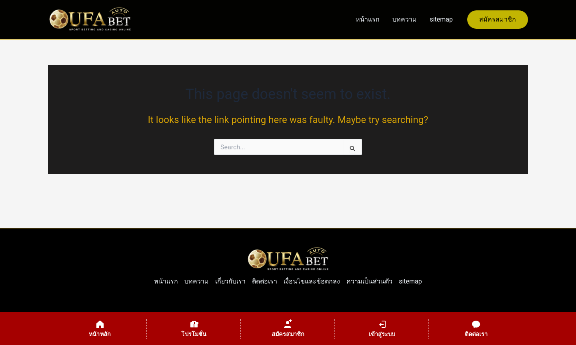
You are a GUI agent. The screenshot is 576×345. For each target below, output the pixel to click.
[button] (497, 19)
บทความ (404, 19)
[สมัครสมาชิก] (288, 328)
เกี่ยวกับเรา (230, 281)
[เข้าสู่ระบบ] (382, 328)
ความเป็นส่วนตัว (369, 281)
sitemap (441, 19)
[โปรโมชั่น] (194, 328)
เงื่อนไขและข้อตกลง (312, 281)
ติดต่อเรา (264, 281)
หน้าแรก (368, 19)
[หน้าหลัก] (100, 328)
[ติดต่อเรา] (476, 328)
